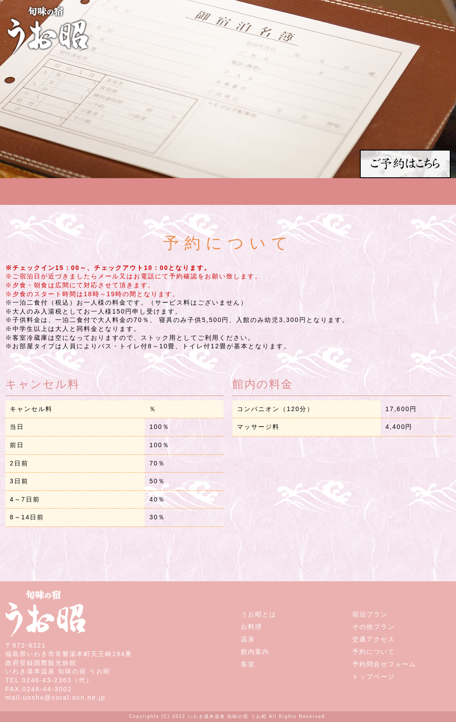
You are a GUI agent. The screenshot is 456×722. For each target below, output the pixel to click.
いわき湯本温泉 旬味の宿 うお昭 (227, 716)
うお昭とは (259, 614)
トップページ (373, 676)
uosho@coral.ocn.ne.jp (64, 697)
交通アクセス (373, 639)
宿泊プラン (370, 614)
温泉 (248, 639)
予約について (373, 651)
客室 (248, 664)
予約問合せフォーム (384, 664)
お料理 (251, 626)
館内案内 (255, 651)
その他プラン (373, 626)
